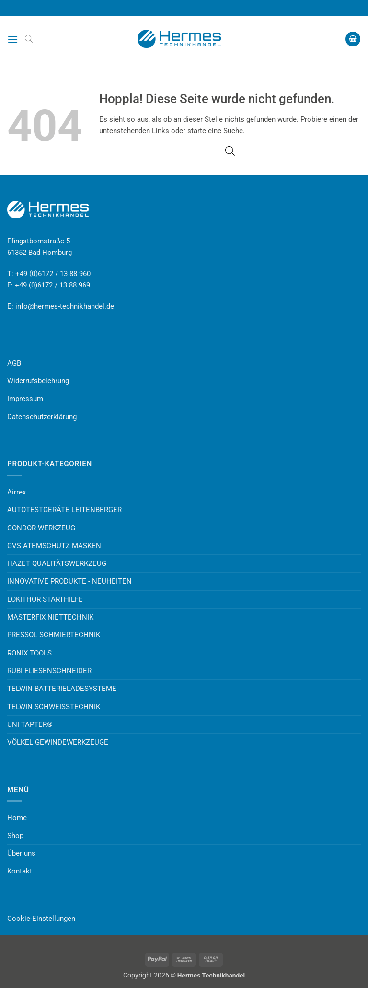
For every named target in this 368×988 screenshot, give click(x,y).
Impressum (25, 398)
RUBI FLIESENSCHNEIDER (49, 670)
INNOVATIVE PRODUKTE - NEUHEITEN (69, 581)
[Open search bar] (29, 39)
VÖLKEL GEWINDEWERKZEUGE (57, 742)
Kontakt (19, 871)
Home (17, 818)
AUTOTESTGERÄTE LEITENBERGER (64, 509)
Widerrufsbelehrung (38, 381)
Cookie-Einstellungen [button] (41, 918)
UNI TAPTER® (30, 724)
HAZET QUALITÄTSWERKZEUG (56, 563)
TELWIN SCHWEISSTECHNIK (53, 706)
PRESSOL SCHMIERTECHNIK (53, 635)
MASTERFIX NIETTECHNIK (50, 617)
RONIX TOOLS (29, 653)
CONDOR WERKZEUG (41, 528)
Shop (15, 835)
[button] (12, 39)
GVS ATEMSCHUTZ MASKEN (54, 545)
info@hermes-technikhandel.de (64, 306)
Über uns (21, 853)
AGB (14, 363)
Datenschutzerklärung (42, 417)
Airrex (16, 492)
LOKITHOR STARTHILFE (45, 599)
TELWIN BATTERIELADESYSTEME (61, 688)
